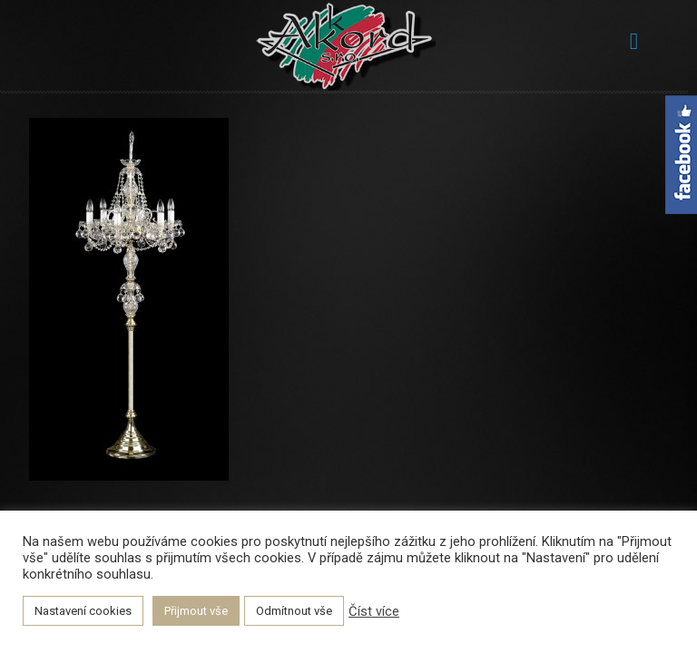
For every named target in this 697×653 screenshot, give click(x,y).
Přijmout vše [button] (196, 611)
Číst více (373, 611)
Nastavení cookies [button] (83, 611)
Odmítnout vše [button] (294, 611)
